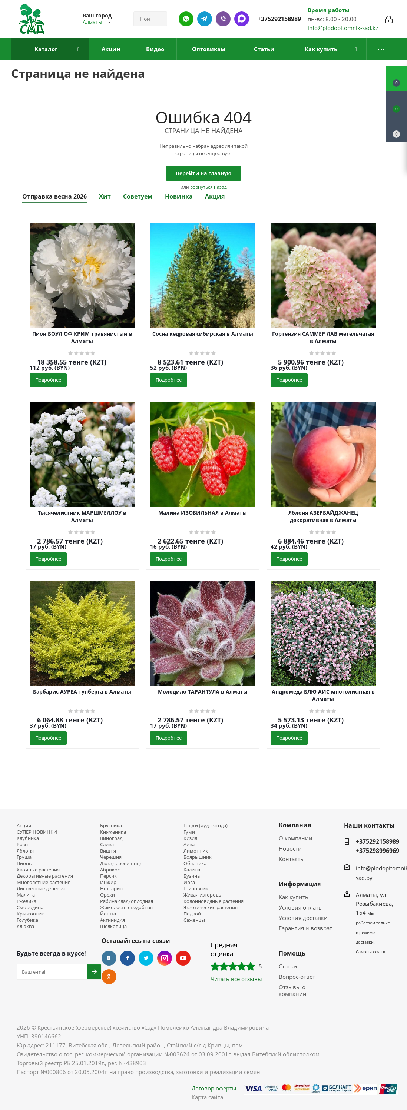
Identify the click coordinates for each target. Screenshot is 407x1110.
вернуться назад (208, 187)
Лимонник (195, 850)
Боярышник (197, 857)
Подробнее (48, 379)
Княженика (113, 832)
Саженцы (194, 920)
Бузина (191, 876)
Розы (23, 844)
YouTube (183, 958)
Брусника (111, 825)
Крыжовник (30, 913)
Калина (191, 869)
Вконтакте (109, 958)
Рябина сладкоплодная (126, 901)
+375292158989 (279, 19)
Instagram (164, 958)
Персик (108, 876)
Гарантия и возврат (305, 928)
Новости (290, 848)
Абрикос (110, 869)
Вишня (108, 850)
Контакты (292, 859)
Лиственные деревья (41, 888)
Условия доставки (303, 917)
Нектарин (111, 888)
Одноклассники (109, 976)
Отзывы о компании (293, 990)
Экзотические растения (210, 907)
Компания (295, 825)
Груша (24, 857)
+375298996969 (377, 851)
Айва (189, 844)
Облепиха (194, 863)
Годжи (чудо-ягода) (205, 825)
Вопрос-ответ (297, 976)
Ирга (189, 882)
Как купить (293, 897)
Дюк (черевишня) (120, 863)
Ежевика (26, 901)
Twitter (146, 958)
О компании (295, 838)
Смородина (30, 907)
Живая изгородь (202, 895)
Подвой (192, 913)
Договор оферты (214, 1088)
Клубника (28, 838)
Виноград (111, 838)
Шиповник (195, 888)
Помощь (292, 953)
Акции (24, 825)
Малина (26, 895)
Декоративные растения (45, 876)
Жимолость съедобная (126, 907)
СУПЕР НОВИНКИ (37, 832)
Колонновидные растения (213, 901)
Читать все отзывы (236, 979)
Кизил (190, 838)
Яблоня (25, 850)
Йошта (108, 913)
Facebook (127, 958)
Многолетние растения (43, 882)
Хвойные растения (38, 869)
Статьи (288, 966)
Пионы (25, 863)
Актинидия (112, 920)
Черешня (111, 857)
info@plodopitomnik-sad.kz (343, 27)
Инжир (108, 882)
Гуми (189, 832)
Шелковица (113, 926)
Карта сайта (207, 1097)
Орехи (107, 895)
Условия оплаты (301, 907)
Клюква (25, 926)
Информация (300, 884)
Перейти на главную (203, 173)
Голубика (27, 920)
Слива (107, 844)
